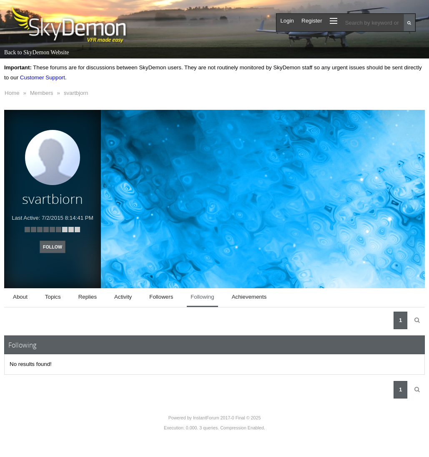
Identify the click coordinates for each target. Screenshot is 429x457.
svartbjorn (76, 93)
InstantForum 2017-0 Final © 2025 (227, 417)
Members (41, 93)
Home (12, 93)
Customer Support (42, 77)
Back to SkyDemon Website (36, 52)
